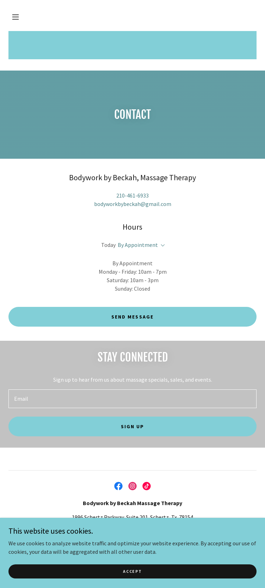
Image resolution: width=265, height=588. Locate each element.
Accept (132, 571)
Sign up (132, 426)
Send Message (132, 317)
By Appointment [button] (138, 244)
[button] (15, 17)
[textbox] (132, 398)
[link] (118, 486)
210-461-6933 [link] (132, 195)
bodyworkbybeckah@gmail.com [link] (132, 203)
